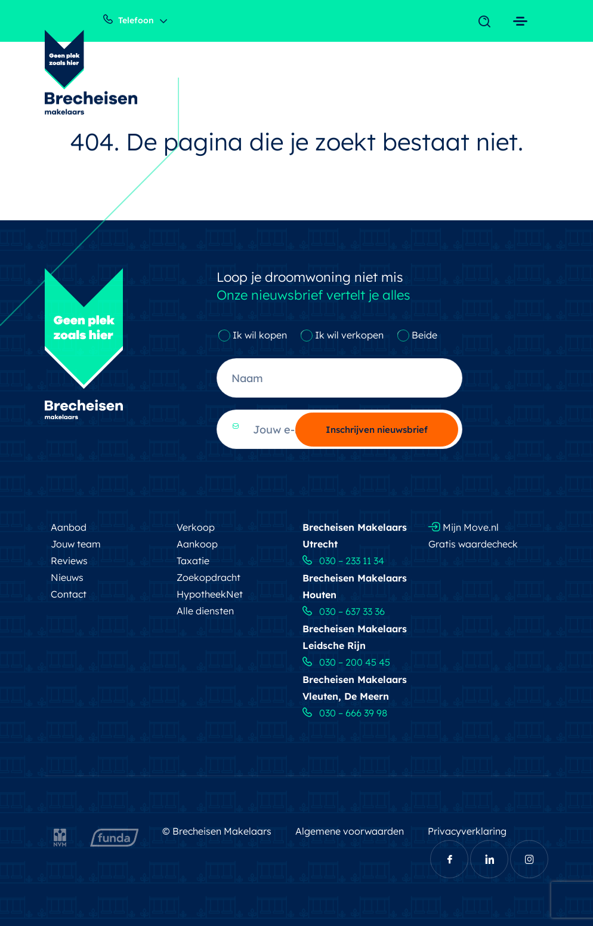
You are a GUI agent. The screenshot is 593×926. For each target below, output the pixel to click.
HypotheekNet (210, 594)
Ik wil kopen (260, 335)
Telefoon (128, 20)
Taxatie (193, 561)
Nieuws (67, 577)
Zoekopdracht (208, 577)
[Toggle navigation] (487, 22)
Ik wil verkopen (349, 335)
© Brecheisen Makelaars (216, 831)
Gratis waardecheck (473, 544)
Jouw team (76, 544)
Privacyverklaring (467, 831)
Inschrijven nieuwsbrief (377, 429)
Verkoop (196, 527)
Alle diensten (205, 611)
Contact (69, 594)
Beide (424, 335)
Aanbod (69, 527)
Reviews (69, 561)
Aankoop (197, 544)
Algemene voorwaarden (349, 831)
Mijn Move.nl (463, 527)
